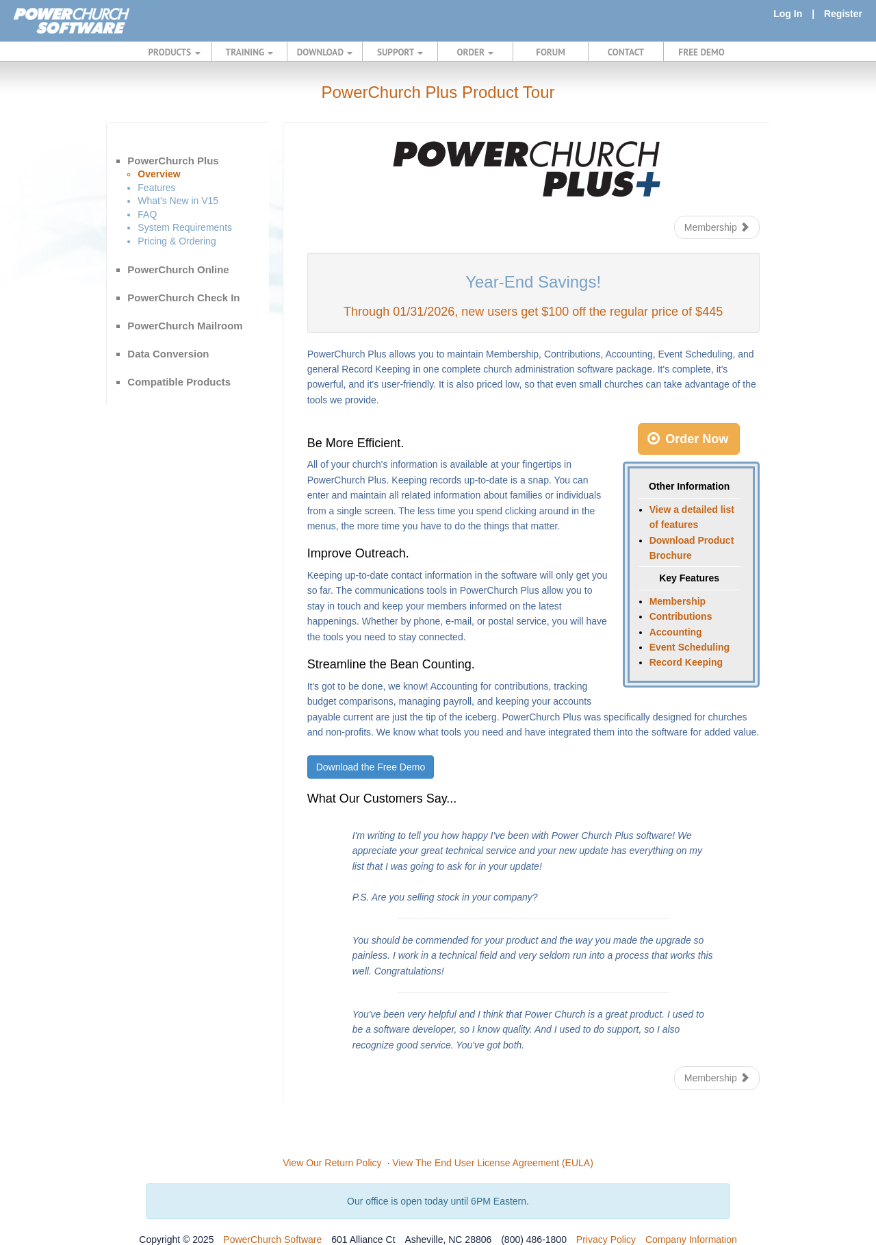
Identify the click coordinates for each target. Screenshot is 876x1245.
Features (156, 187)
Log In (787, 13)
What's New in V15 (178, 200)
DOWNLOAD (324, 52)
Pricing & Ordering (177, 241)
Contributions (680, 616)
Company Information (691, 1239)
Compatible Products (179, 382)
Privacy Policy (606, 1239)
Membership (716, 227)
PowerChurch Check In (183, 297)
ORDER (475, 52)
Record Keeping (686, 662)
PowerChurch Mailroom (184, 325)
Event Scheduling (689, 647)
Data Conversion (168, 354)
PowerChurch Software (272, 1239)
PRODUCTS (175, 52)
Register (843, 13)
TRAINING (250, 52)
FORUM (550, 52)
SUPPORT (400, 52)
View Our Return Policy (332, 1162)
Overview (159, 173)
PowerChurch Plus (172, 160)
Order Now (687, 439)
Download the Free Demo (371, 767)
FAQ (147, 214)
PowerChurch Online (178, 269)
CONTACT (626, 52)
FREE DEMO (701, 52)
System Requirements (185, 227)
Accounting (675, 632)
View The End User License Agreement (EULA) (492, 1162)
